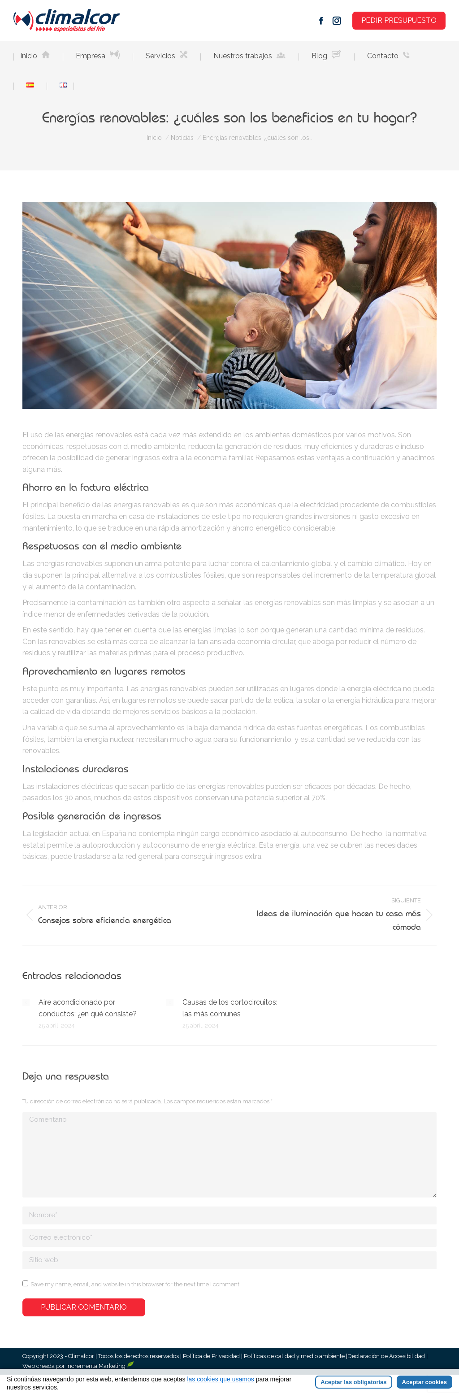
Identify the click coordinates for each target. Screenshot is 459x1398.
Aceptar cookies (424, 1382)
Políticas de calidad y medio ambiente (294, 1356)
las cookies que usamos (220, 1379)
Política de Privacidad (212, 1356)
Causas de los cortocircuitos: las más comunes (229, 1008)
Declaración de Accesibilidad (386, 1356)
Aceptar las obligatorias (353, 1382)
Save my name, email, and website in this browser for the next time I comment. (135, 1284)
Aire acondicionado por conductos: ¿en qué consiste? (88, 1008)
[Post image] (26, 1002)
